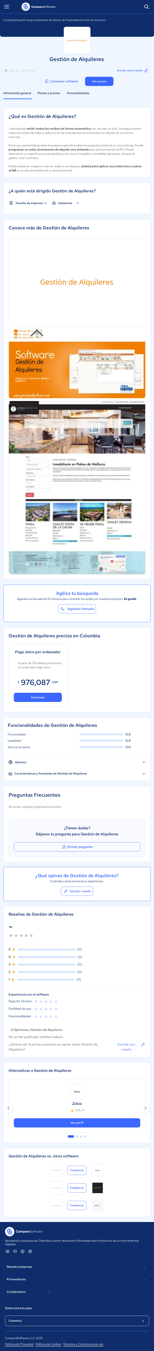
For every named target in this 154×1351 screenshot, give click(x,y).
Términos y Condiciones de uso (83, 1344)
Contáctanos (29, 1292)
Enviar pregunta (77, 846)
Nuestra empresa (77, 1267)
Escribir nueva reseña (133, 70)
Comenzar (38, 697)
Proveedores (77, 1279)
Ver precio (99, 81)
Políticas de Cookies (48, 1344)
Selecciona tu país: (18, 1308)
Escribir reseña (77, 891)
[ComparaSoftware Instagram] (30, 1251)
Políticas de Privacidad (19, 1344)
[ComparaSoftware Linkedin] (7, 1251)
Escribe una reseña (131, 1047)
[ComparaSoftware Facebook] (22, 1251)
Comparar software (62, 81)
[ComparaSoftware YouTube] (15, 1251)
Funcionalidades (78, 93)
